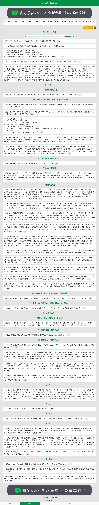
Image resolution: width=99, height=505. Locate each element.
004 (11, 21)
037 (88, 21)
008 (20, 21)
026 (62, 21)
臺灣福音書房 (54, 497)
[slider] (44, 36)
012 (30, 21)
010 (25, 21)
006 (16, 21)
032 (76, 21)
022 (53, 21)
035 (83, 21)
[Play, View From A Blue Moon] (26, 37)
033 (79, 21)
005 (14, 21)
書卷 (10, 503)
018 (44, 21)
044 (14, 23)
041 (7, 23)
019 (46, 21)
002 (7, 21)
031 (74, 21)
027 (65, 21)
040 (4, 23)
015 (37, 21)
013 (32, 21)
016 (39, 21)
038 (90, 21)
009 (23, 21)
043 (11, 23)
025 (60, 21)
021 (51, 21)
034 (81, 21)
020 (48, 21)
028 (67, 21)
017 (41, 21)
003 (9, 21)
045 (16, 23)
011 (27, 21)
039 (93, 21)
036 (86, 21)
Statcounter (49, 500)
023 (55, 21)
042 (9, 23)
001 (4, 21)
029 (69, 21)
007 (18, 21)
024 (58, 21)
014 (34, 21)
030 (72, 21)
